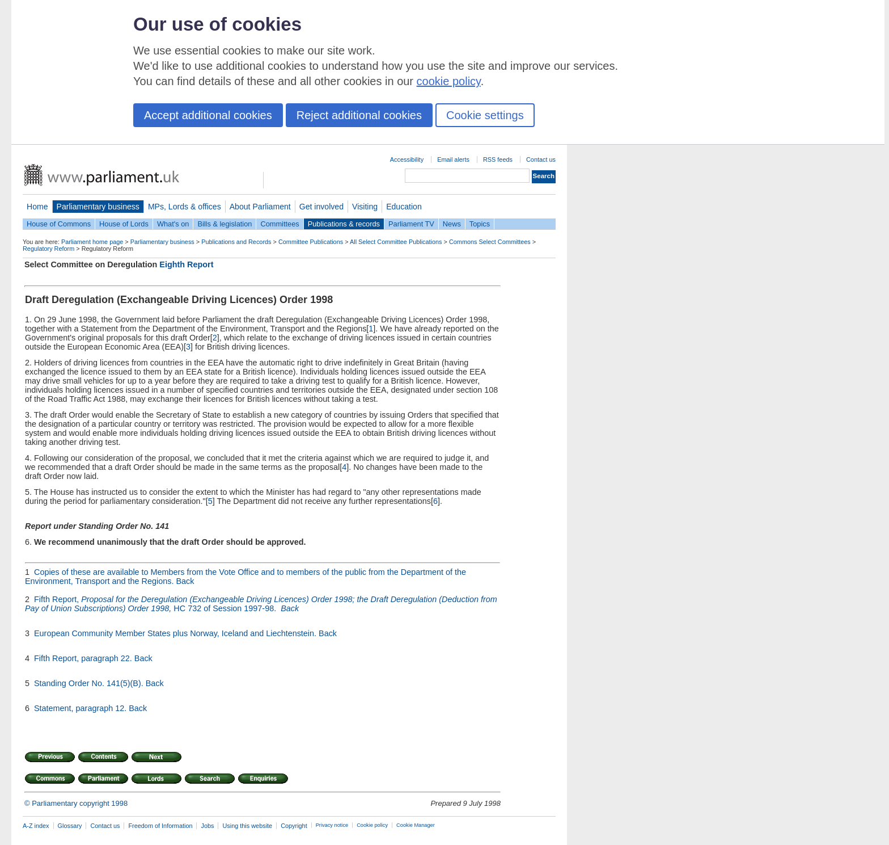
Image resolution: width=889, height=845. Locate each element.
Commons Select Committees (490, 241)
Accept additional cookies (208, 115)
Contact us (541, 159)
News (452, 224)
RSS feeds (498, 159)
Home (37, 206)
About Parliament (260, 206)
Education (404, 206)
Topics (479, 224)
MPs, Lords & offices (184, 206)
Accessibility (407, 159)
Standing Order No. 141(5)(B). (90, 683)
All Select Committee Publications (396, 241)
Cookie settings (485, 115)
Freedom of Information (160, 825)
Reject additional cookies (359, 115)
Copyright (294, 825)
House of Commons (59, 224)
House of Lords (124, 224)
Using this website (247, 825)
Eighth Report (186, 264)
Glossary (70, 825)
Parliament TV (411, 224)
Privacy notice (332, 825)
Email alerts (453, 159)
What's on (173, 224)
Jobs (207, 825)
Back (185, 581)
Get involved (321, 206)
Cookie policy (372, 825)
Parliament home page (92, 241)
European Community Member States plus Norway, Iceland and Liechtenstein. (176, 633)
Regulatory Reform (48, 248)
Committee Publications (310, 241)
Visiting (365, 206)
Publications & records (344, 224)
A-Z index (36, 825)
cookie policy (449, 81)
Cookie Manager (415, 825)
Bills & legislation (224, 224)
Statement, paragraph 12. (81, 708)
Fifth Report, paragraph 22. (84, 658)
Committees (279, 224)
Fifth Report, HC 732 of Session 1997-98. (261, 604)
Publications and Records (236, 241)
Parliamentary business (98, 206)
